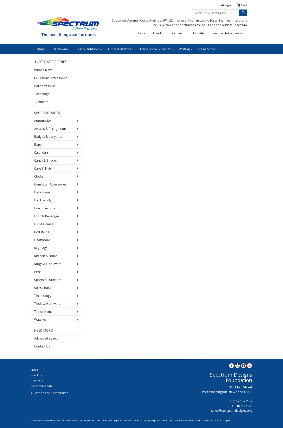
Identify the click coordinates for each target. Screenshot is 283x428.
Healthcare (42, 240)
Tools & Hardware (47, 304)
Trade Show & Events (156, 49)
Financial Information (227, 33)
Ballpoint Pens (44, 86)
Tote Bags (41, 94)
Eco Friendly (42, 200)
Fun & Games (43, 224)
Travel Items (43, 311)
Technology (42, 296)
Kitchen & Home (45, 256)
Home (141, 33)
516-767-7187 (242, 401)
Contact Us (42, 346)
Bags (42, 49)
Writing (185, 49)
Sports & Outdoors (47, 280)
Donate (198, 33)
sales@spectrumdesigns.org (231, 410)
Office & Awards (121, 49)
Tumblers (41, 102)
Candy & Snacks (45, 160)
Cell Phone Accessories (50, 78)
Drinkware (62, 49)
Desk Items (42, 192)
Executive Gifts (44, 208)
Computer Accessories (50, 184)
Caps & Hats (43, 168)
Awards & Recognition (50, 128)
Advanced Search (46, 338)
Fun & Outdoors (89, 49)
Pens (37, 272)
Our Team (177, 33)
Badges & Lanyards (48, 136)
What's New (43, 70)
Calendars (41, 152)
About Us (36, 375)
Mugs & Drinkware (47, 264)
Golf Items (41, 232)
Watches (40, 319)
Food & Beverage (46, 216)
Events (158, 33)
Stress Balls (42, 288)
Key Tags (41, 248)
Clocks (38, 176)
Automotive (42, 121)
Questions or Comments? (49, 393)
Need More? (208, 49)
